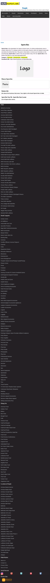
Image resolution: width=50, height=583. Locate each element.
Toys (2, 382)
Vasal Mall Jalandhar (6, 201)
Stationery (3, 375)
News (46, 13)
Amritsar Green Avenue (7, 494)
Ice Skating (3, 293)
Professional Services (6, 356)
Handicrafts (4, 277)
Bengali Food (4, 416)
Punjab (24, 8)
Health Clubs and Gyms (7, 279)
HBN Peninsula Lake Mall (7, 161)
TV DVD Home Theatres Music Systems (11, 386)
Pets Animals (4, 344)
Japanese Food (5, 451)
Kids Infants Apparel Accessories (9, 300)
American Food (5, 406)
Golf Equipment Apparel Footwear (9, 274)
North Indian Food (5, 465)
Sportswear (4, 372)
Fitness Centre (4, 263)
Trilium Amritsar (5, 199)
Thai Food (3, 476)
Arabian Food (4, 409)
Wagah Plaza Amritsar (6, 210)
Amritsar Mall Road (6, 503)
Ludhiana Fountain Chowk (7, 538)
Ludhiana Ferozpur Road (7, 536)
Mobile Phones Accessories (8, 321)
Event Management (6, 258)
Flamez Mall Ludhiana (6, 150)
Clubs (2, 246)
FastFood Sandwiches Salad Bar (9, 432)
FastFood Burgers (5, 423)
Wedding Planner (5, 393)
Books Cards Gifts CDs (6, 235)
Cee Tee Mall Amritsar (6, 117)
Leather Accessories (6, 307)
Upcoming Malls (16, 16)
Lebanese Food (5, 455)
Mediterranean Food (6, 458)
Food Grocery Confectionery (8, 437)
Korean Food (4, 453)
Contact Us (3, 563)
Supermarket (4, 377)
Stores (8, 16)
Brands (13, 13)
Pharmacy (3, 347)
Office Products (5, 328)
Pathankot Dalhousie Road (7, 547)
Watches (3, 391)
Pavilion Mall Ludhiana (6, 189)
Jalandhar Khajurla (5, 522)
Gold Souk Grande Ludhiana (8, 157)
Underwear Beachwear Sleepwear (9, 389)
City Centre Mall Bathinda (7, 126)
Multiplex (3, 323)
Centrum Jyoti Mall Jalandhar (8, 124)
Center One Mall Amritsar (7, 122)
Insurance (3, 295)
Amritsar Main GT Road (7, 501)
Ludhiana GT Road (5, 540)
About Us (3, 560)
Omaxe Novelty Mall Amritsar (8, 182)
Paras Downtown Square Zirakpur (9, 187)
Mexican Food (4, 460)
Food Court (3, 434)
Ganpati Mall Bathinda (6, 152)
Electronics (3, 253)
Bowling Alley (4, 237)
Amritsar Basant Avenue (7, 487)
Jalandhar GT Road (6, 517)
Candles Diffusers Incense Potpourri (10, 242)
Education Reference (6, 251)
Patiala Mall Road (5, 550)
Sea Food (3, 472)
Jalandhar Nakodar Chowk (7, 524)
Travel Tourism (4, 384)
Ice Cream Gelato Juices (7, 446)
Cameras (3, 240)
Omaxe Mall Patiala (6, 180)
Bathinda (3, 505)
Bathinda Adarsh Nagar (7, 508)
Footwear (3, 267)
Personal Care (4, 342)
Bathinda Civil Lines (6, 513)
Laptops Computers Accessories (9, 305)
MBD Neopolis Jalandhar (7, 168)
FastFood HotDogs (5, 425)
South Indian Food (5, 474)
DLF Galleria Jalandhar (6, 138)
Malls (3, 16)
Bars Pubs (9, 57)
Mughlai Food (4, 462)
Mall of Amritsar (5, 166)
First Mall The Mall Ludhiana (8, 145)
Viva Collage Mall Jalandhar (8, 203)
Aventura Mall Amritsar (6, 115)
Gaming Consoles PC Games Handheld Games (13, 272)
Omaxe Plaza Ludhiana (7, 185)
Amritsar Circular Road (6, 491)
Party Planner (4, 335)
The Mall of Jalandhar (6, 196)
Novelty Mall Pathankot (6, 175)
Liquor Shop (4, 312)
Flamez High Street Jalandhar (8, 147)
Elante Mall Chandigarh (7, 140)
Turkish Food (4, 479)
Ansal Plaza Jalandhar (6, 110)
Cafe (2, 418)
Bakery (2, 411)
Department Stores (5, 249)
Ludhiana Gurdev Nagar (7, 543)
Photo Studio (4, 349)
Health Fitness (4, 281)
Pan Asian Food (5, 467)
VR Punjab (3, 208)
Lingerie (3, 309)
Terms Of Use (4, 567)
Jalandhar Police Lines (6, 531)
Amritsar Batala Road (6, 489)
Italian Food (4, 448)
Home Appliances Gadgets (7, 284)
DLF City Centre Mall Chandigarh (9, 136)
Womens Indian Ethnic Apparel (8, 398)
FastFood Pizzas (5, 430)
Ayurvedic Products (6, 226)
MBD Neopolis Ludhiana (7, 171)
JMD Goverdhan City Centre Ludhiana (10, 164)
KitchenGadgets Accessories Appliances (11, 302)
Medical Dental (4, 316)
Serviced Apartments (6, 361)
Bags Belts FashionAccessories (9, 228)
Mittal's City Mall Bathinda (7, 173)
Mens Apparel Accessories (7, 319)
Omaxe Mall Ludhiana (6, 178)
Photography (4, 351)
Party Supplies (4, 337)
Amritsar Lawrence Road (7, 499)
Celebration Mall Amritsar (7, 119)
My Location (5, 13)
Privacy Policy (4, 565)
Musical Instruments (6, 326)
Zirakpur (3, 554)
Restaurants (24, 57)
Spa (2, 368)
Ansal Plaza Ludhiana (6, 112)
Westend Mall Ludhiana (7, 213)
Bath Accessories (5, 230)
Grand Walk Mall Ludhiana (7, 159)
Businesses (21, 13)
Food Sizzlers (4, 439)
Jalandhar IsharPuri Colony (8, 519)
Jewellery (3, 298)
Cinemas (3, 244)
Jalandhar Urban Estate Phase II (9, 533)
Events (41, 13)
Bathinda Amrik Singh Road (8, 510)
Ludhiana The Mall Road (7, 545)
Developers (34, 13)
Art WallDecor (4, 221)
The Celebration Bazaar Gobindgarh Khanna (12, 194)
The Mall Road (4, 552)
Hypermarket (4, 291)
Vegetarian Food (5, 481)
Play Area (3, 354)
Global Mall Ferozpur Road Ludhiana (10, 154)
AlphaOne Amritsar (5, 108)
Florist (2, 265)
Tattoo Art (3, 379)
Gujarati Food (4, 441)
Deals (27, 13)
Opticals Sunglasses (6, 330)
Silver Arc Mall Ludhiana (7, 192)
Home (2, 42)
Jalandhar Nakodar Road (7, 526)
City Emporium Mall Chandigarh (9, 129)
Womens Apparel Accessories (8, 396)
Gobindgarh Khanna (6, 515)
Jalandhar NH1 (4, 529)
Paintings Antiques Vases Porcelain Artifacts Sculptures (15, 333)
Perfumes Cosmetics (6, 340)
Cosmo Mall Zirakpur (6, 131)
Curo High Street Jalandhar (8, 133)
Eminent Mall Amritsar (6, 143)
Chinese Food (4, 420)
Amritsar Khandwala (6, 496)
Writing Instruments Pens (7, 400)
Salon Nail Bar (4, 358)
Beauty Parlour (4, 232)
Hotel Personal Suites (6, 288)
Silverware (3, 365)
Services (3, 363)
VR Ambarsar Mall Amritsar (7, 206)
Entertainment (16, 57)
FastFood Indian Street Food (8, 427)
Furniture (3, 270)
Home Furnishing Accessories (8, 286)
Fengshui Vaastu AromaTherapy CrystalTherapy (13, 260)
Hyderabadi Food (5, 444)
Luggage (3, 314)
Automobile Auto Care (6, 223)
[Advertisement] (25, 29)
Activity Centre (4, 218)
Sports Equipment (5, 370)
